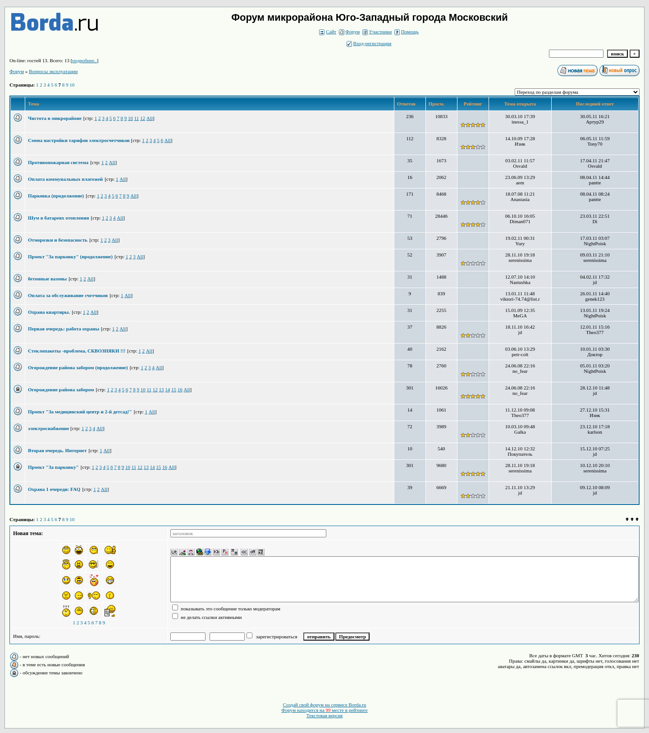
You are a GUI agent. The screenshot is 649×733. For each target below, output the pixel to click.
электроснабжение (49, 428)
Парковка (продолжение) (56, 195)
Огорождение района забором (61, 389)
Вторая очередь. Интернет (57, 450)
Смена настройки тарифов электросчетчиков (79, 140)
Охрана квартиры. (49, 312)
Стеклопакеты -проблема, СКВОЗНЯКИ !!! (76, 350)
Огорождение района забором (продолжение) (78, 367)
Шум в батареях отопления (58, 217)
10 (71, 84)
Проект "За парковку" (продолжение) (70, 256)
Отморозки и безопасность (57, 240)
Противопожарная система (58, 162)
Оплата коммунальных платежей (65, 179)
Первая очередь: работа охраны (63, 328)
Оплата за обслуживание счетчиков (68, 295)
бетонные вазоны (47, 278)
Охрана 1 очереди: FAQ (54, 489)
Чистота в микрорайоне (55, 118)
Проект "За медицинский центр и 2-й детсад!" (80, 411)
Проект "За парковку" (53, 467)
